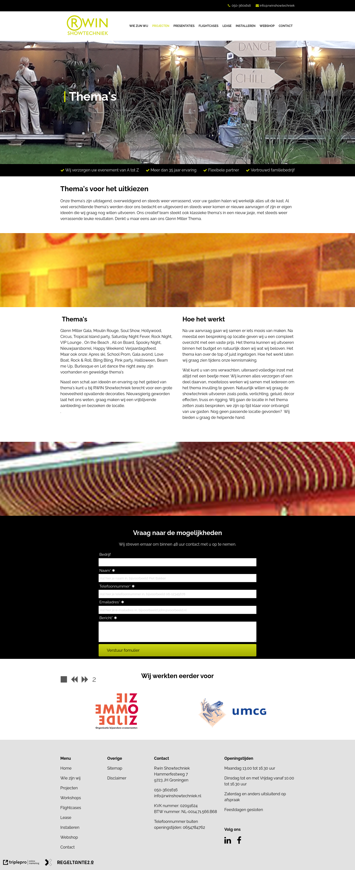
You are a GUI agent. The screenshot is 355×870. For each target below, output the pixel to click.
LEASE (227, 26)
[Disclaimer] (128, 778)
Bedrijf (105, 554)
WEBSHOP (267, 26)
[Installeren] (81, 828)
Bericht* (106, 618)
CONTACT (286, 26)
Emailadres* (109, 602)
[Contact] (81, 847)
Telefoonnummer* (115, 586)
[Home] (81, 768)
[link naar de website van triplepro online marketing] (21, 863)
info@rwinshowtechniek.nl (177, 796)
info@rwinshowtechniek (277, 5)
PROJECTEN (160, 26)
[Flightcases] (81, 808)
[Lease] (81, 818)
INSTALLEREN (245, 26)
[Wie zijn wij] (81, 778)
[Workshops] (81, 798)
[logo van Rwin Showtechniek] (87, 33)
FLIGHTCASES (208, 26)
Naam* (105, 570)
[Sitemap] (128, 768)
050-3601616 (241, 5)
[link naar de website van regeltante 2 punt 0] (69, 863)
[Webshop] (81, 837)
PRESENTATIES (184, 26)
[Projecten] (81, 788)
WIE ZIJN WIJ (138, 26)
